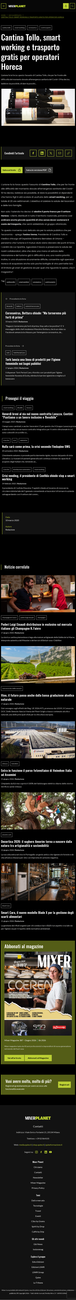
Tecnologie (38, 1205)
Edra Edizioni (38, 1262)
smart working (20, 28)
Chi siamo (38, 1167)
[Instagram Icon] (36, 1152)
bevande (10, 306)
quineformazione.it (54, 1144)
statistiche (23, 440)
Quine (38, 1277)
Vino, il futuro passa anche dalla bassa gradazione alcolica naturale (37, 697)
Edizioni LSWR (38, 1267)
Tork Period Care (19, 353)
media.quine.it (25, 1144)
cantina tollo (6, 28)
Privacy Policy (38, 1188)
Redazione (23, 321)
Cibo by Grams (38, 1221)
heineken (15, 764)
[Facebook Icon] (41, 1152)
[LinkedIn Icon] (45, 1152)
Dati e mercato (38, 1200)
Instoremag (38, 1249)
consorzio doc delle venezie (12, 688)
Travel (38, 1211)
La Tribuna (38, 1282)
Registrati (64, 1084)
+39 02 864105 (42, 1138)
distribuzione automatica (21, 469)
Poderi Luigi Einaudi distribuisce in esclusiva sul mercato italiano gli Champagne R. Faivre (36, 626)
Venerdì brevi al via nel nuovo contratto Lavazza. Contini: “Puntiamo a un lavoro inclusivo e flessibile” (37, 415)
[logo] (17, 6)
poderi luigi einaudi (27, 618)
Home (3, 15)
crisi (14, 440)
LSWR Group (38, 1272)
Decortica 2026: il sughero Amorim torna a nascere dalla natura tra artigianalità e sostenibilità (36, 843)
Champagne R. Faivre (9, 618)
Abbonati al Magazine (38, 1058)
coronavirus (32, 28)
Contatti (38, 1172)
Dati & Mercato (15, 15)
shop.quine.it (38, 1144)
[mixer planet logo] (38, 1117)
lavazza (29, 408)
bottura (19, 306)
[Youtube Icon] (50, 1152)
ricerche (6, 440)
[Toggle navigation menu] (3, 6)
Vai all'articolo (14, 1058)
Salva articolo (12, 170)
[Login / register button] (66, 6)
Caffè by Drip (38, 1231)
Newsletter (38, 1177)
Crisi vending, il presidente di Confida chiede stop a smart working (38, 477)
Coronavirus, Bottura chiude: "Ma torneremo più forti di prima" (35, 315)
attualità (20, 408)
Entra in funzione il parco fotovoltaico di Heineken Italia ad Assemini (36, 772)
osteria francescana (32, 306)
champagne (41, 618)
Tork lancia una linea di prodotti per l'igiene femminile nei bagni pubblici (32, 361)
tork (8, 353)
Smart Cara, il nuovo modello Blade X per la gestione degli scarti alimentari (37, 914)
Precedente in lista (15, 299)
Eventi (38, 1216)
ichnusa (5, 764)
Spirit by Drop (38, 1226)
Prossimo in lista (14, 346)
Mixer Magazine (38, 1182)
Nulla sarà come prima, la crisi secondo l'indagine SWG (36, 446)
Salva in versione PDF (38, 170)
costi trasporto (46, 28)
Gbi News (38, 1244)
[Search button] (72, 6)
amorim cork (6, 835)
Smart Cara (6, 906)
